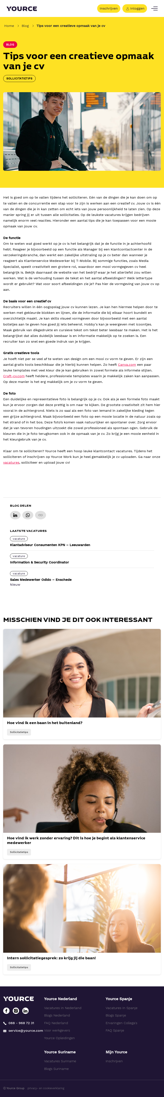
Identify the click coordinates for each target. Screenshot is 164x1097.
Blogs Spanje (116, 1015)
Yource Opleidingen (59, 1038)
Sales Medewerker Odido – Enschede (40, 580)
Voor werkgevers (57, 1030)
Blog (25, 26)
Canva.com (127, 365)
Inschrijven (109, 8)
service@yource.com (20, 1030)
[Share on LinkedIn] (15, 515)
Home (9, 26)
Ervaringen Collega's (121, 1023)
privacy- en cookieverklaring (46, 1088)
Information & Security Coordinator (39, 562)
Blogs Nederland (57, 1015)
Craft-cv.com (14, 376)
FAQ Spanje (115, 1030)
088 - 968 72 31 (18, 1023)
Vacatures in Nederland (62, 1008)
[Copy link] (40, 515)
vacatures (11, 462)
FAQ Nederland (56, 1023)
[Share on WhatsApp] (27, 515)
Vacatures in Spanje (121, 1008)
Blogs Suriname (56, 1069)
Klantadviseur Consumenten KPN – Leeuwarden (50, 545)
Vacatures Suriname (60, 1061)
